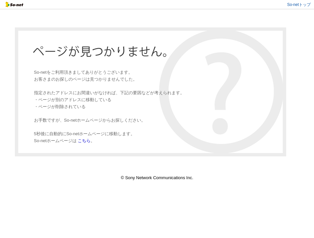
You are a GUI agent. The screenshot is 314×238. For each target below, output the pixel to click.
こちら (84, 140)
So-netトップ (299, 4)
